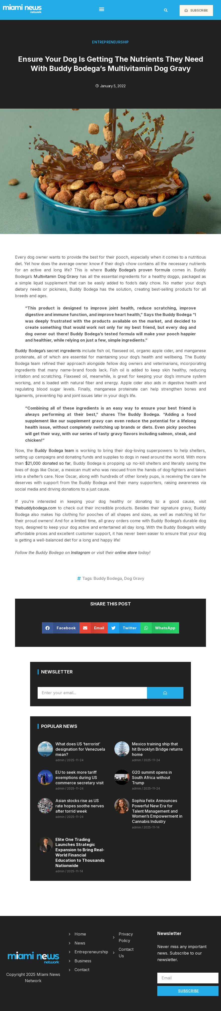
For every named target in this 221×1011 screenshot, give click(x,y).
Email (162, 970)
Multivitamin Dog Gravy (56, 276)
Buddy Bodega (108, 578)
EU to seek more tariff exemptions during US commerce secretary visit (79, 777)
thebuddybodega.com (35, 507)
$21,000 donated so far (47, 463)
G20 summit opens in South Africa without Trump (152, 777)
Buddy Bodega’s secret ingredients (48, 350)
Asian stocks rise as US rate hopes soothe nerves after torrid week (79, 806)
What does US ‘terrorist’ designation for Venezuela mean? (80, 749)
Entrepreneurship (110, 42)
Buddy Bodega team (54, 450)
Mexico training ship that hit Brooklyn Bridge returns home (157, 749)
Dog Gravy (134, 578)
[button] (102, 9)
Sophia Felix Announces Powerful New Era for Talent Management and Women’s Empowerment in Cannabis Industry (157, 811)
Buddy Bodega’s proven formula (138, 269)
